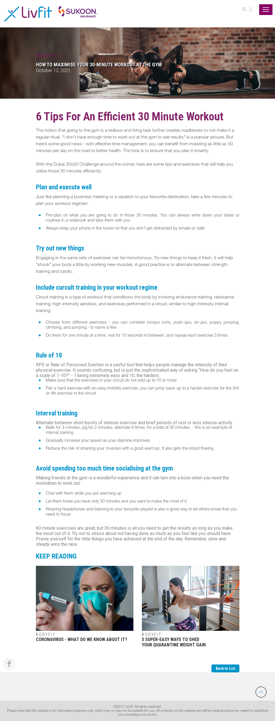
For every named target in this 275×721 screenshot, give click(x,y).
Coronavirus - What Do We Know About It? (84, 604)
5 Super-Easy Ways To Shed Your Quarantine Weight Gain (190, 607)
